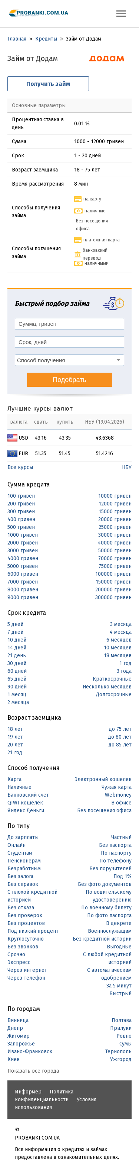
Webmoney (118, 795)
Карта (14, 779)
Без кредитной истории (102, 939)
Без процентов (26, 923)
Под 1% (122, 876)
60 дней (17, 671)
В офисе (121, 803)
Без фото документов (105, 884)
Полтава (122, 1020)
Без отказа (20, 908)
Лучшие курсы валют (40, 408)
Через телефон (26, 978)
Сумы (125, 1044)
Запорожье (21, 1044)
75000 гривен (115, 566)
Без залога (20, 876)
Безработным (24, 868)
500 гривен (21, 527)
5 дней (15, 624)
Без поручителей (110, 868)
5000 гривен (22, 566)
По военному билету (106, 908)
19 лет (15, 737)
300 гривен (21, 511)
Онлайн (16, 845)
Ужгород (121, 1059)
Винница (18, 1020)
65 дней (16, 679)
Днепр (15, 1028)
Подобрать (69, 379)
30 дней (16, 663)
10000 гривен (115, 496)
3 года (124, 671)
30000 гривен (115, 535)
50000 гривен (115, 550)
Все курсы (20, 467)
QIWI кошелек (25, 803)
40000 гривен (115, 543)
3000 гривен (22, 550)
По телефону (115, 861)
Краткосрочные (112, 679)
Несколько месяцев (107, 687)
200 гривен (21, 504)
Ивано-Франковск (29, 1051)
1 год (125, 663)
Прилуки (121, 1028)
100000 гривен (113, 574)
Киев (13, 1059)
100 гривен (21, 496)
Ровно (124, 1036)
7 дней (15, 632)
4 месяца (121, 632)
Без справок (22, 884)
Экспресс (18, 962)
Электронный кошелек (103, 779)
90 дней (17, 687)
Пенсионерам (24, 861)
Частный (121, 837)
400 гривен (21, 519)
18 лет (15, 729)
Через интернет (27, 970)
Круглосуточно (25, 939)
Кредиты (46, 39)
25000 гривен (115, 527)
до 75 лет (120, 729)
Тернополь (118, 1051)
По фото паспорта (109, 915)
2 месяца (18, 702)
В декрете (119, 923)
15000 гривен (115, 511)
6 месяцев (119, 640)
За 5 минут (119, 986)
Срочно (16, 954)
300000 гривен (113, 597)
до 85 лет (120, 745)
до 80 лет (120, 737)
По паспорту (116, 853)
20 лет (15, 745)
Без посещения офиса (104, 810)
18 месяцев (118, 655)
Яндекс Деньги (25, 810)
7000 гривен (22, 582)
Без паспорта (115, 845)
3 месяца (121, 624)
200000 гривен (113, 590)
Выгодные (119, 947)
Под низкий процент (33, 931)
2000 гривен (22, 543)
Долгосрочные (114, 694)
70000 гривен (115, 558)
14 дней (16, 648)
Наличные (19, 787)
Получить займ (48, 83)
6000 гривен (22, 574)
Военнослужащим (110, 931)
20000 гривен (115, 519)
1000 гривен (22, 535)
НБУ (127, 467)
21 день (16, 655)
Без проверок (24, 915)
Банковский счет (28, 795)
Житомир (18, 1036)
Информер (28, 1092)
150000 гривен (114, 582)
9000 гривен (22, 597)
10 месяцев (118, 648)
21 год (14, 752)
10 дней (16, 640)
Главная (16, 39)
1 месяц (16, 694)
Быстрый (120, 993)
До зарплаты (23, 837)
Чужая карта (117, 787)
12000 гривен (115, 504)
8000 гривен (22, 590)
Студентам (19, 853)
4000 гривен (22, 558)
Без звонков (22, 947)
